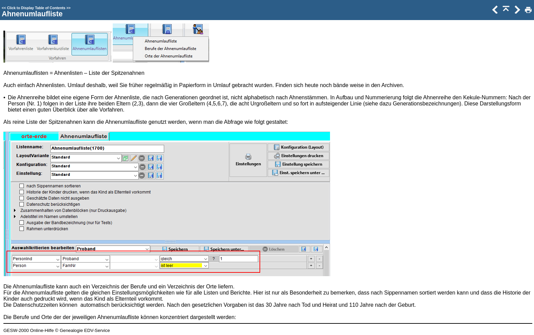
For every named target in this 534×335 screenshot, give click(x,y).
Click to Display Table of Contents (36, 8)
